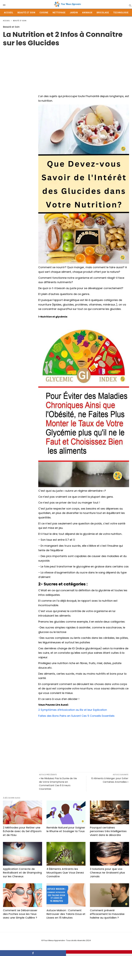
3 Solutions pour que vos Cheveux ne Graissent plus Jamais (107, 872)
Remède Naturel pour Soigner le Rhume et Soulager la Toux (65, 829)
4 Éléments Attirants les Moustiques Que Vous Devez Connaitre (65, 872)
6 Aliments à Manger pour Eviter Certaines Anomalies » (109, 780)
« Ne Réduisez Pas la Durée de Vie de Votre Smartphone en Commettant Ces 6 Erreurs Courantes (58, 784)
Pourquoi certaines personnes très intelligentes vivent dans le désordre (108, 831)
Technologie (120, 12)
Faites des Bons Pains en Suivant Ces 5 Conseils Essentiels (76, 716)
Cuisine (44, 12)
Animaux (87, 12)
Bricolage (103, 12)
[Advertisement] (66, 67)
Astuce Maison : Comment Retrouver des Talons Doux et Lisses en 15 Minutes (65, 913)
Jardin (74, 12)
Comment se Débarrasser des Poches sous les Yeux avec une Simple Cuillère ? (20, 913)
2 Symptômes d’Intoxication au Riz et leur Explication (72, 710)
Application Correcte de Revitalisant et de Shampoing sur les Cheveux (22, 872)
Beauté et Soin (26, 12)
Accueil (8, 12)
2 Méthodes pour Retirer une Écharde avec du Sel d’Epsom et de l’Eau (22, 831)
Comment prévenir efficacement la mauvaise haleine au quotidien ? (107, 913)
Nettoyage (59, 12)
